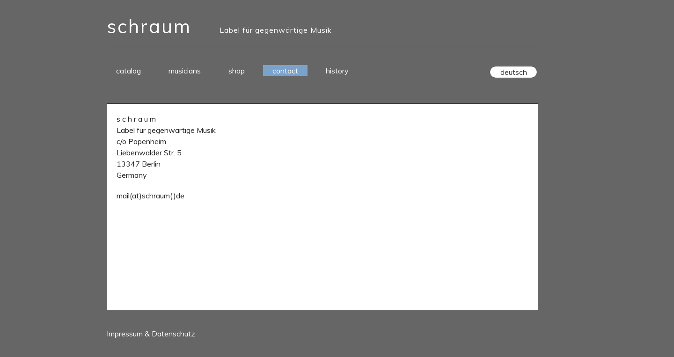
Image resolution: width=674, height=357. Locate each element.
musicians (184, 70)
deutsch (513, 72)
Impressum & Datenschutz (151, 333)
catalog (128, 70)
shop (236, 70)
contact (285, 70)
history (337, 70)
